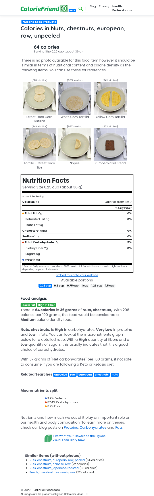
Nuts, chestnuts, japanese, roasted (54, 468)
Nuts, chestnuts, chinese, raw (50, 464)
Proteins (71, 427)
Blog (93, 6)
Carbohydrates (93, 427)
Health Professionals (122, 8)
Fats (119, 427)
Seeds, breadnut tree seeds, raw (52, 472)
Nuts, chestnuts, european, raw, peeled (57, 460)
